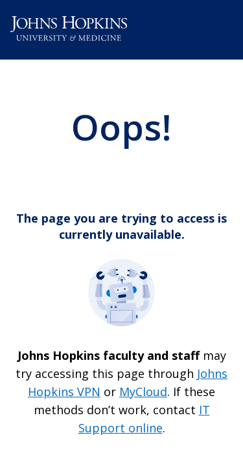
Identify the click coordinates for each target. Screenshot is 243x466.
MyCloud (143, 391)
